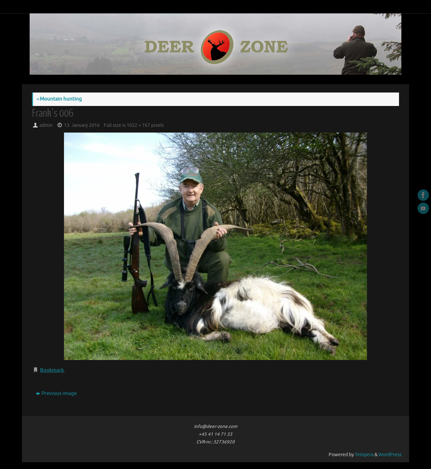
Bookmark (52, 370)
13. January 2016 (82, 125)
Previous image (56, 393)
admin (46, 125)
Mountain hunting (59, 99)
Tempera (364, 455)
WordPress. (390, 455)
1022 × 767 (138, 125)
